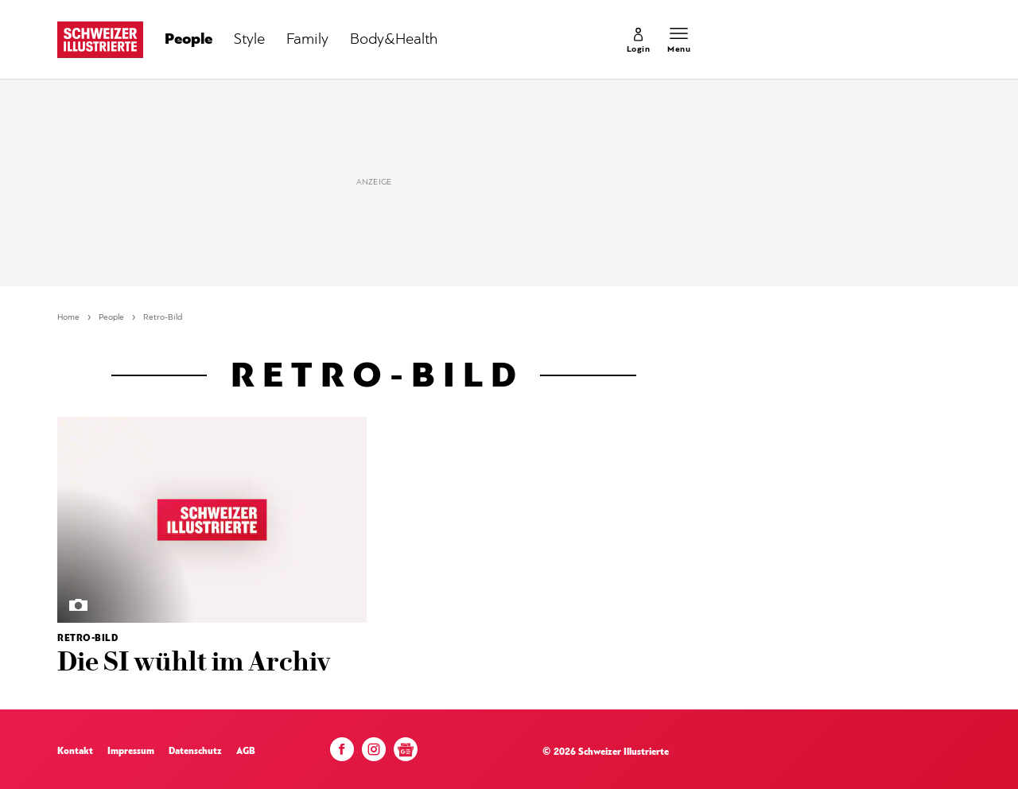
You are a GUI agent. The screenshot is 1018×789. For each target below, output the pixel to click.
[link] (639, 40)
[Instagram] (374, 753)
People (111, 317)
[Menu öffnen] (678, 40)
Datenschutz (195, 751)
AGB (245, 751)
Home (68, 317)
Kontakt (75, 751)
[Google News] (406, 755)
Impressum (130, 751)
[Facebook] (342, 753)
